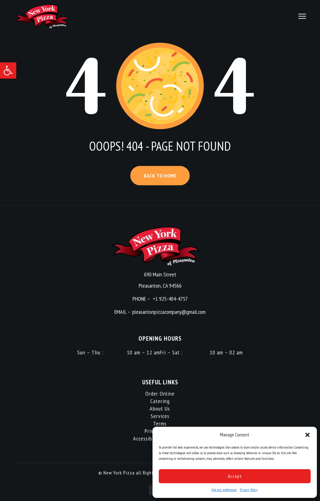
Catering (160, 401)
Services (160, 416)
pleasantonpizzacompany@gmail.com (169, 311)
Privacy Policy (249, 489)
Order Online (160, 393)
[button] (8, 70)
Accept (235, 476)
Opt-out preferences (224, 489)
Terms (160, 423)
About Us (160, 408)
